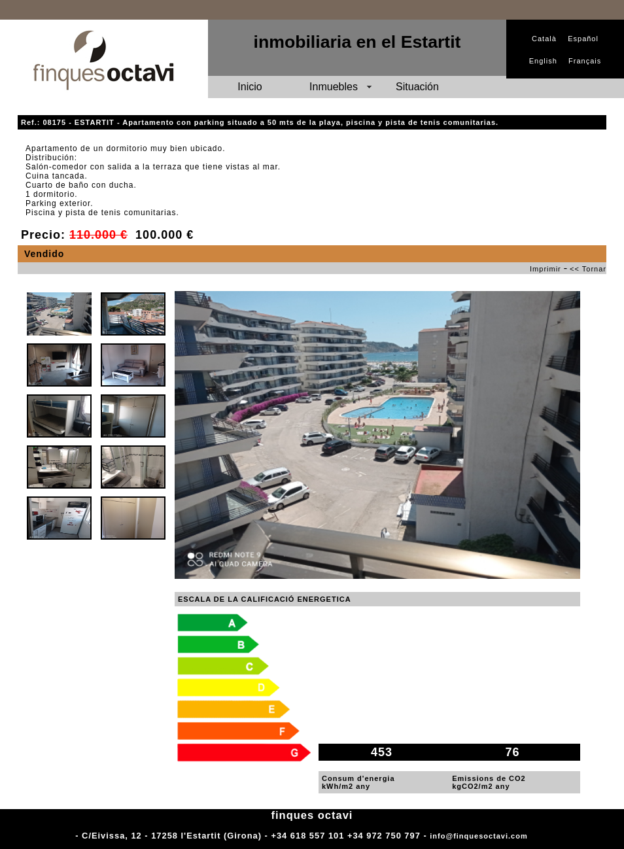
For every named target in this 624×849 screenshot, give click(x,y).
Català (544, 39)
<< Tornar (588, 269)
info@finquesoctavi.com (478, 836)
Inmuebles (333, 86)
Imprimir (545, 269)
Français (584, 61)
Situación (417, 86)
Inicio (249, 86)
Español (583, 39)
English (543, 61)
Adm (539, 836)
